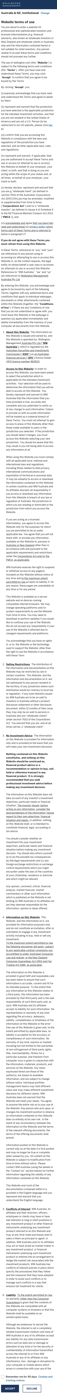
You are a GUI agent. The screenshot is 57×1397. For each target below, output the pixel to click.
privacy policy (37, 226)
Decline (32, 1388)
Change (45, 13)
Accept (10, 1388)
